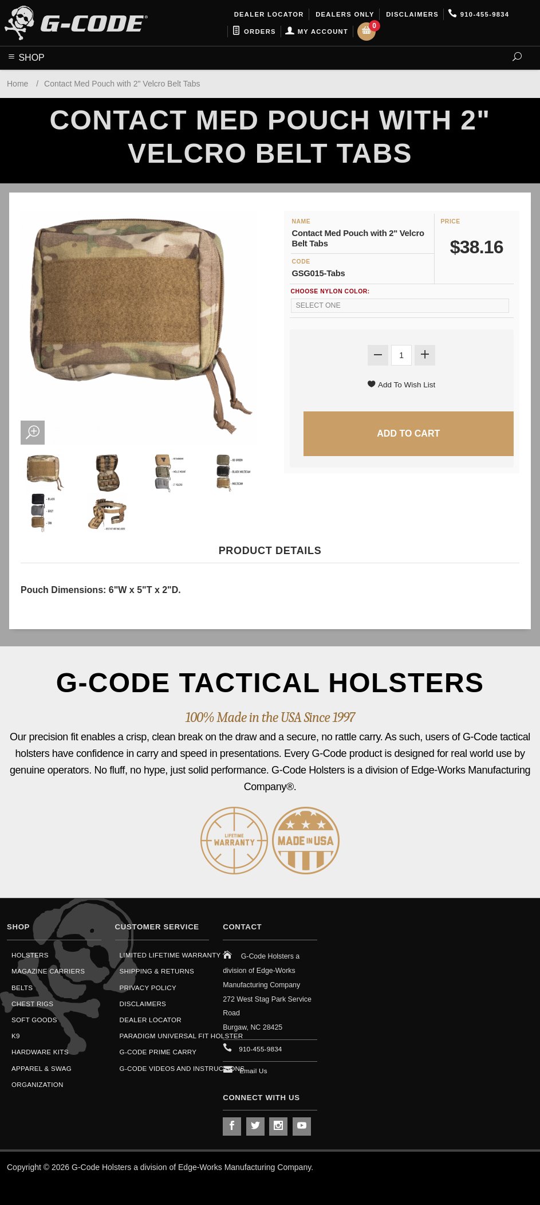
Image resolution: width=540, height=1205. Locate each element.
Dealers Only (344, 14)
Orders (254, 31)
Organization (37, 1084)
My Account (316, 31)
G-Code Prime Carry (158, 1051)
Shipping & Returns (157, 971)
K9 (15, 1035)
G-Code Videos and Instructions (182, 1068)
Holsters (30, 955)
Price (450, 221)
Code (301, 261)
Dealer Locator (267, 14)
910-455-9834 (478, 14)
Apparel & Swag (41, 1068)
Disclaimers (411, 14)
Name (301, 221)
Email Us (253, 1070)
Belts (22, 987)
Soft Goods (34, 1019)
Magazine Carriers (48, 971)
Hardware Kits (40, 1051)
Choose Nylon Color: (330, 291)
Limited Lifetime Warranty (170, 955)
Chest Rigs (32, 1003)
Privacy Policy (148, 987)
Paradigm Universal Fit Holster (181, 1035)
